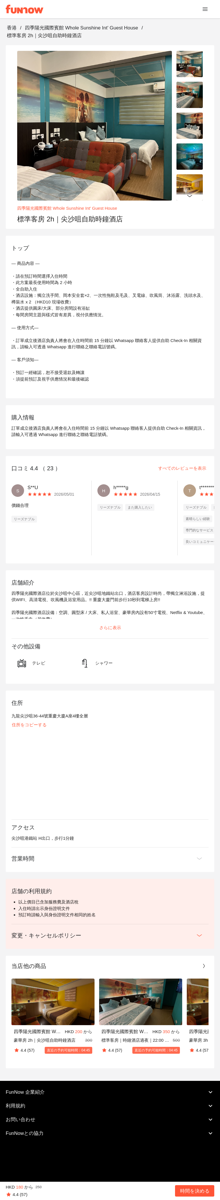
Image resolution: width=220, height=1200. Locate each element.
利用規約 (110, 1106)
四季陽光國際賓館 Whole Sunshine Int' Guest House (81, 28)
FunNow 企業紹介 (110, 1092)
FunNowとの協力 (110, 1133)
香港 (12, 28)
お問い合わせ (110, 1120)
